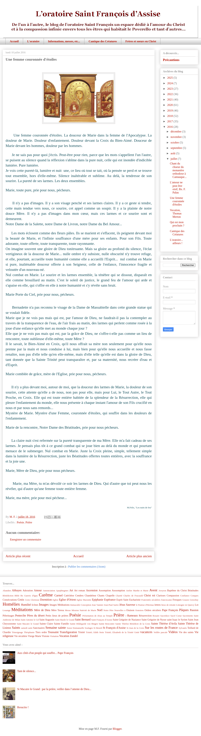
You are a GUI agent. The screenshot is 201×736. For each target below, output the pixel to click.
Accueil (14, 41)
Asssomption (118, 590)
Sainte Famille (61, 623)
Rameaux (132, 615)
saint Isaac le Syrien (177, 619)
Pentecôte (20, 615)
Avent (153, 590)
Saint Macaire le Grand (28, 624)
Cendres (79, 595)
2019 (170, 110)
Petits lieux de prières (57, 615)
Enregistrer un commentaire (25, 539)
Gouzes (185, 600)
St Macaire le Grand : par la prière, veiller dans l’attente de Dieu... (54, 689)
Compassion (173, 595)
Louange (6, 610)
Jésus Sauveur (127, 604)
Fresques (177, 599)
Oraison (130, 610)
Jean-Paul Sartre (111, 605)
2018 (170, 115)
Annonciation (49, 590)
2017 (170, 121)
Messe (68, 610)
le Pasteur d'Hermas (145, 605)
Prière (29, 522)
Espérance (110, 599)
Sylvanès (183, 628)
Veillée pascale (160, 632)
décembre (176, 131)
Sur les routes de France (161, 627)
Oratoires (139, 610)
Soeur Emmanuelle (75, 628)
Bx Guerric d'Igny (29, 595)
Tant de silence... (26, 671)
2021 (170, 99)
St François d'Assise (114, 627)
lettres (158, 604)
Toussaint (53, 632)
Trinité (81, 632)
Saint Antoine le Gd (30, 620)
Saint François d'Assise (101, 620)
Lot (196, 604)
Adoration (28, 590)
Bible (17, 595)
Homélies (11, 604)
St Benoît (98, 628)
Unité (136, 632)
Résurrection (145, 615)
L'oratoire (33, 41)
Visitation (54, 636)
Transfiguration (68, 632)
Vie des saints (186, 632)
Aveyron (162, 590)
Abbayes (16, 590)
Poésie (20, 522)
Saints (16, 627)
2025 (170, 77)
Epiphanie (97, 599)
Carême (46, 594)
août (173, 153)
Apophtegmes (62, 590)
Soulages (89, 628)
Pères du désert (36, 615)
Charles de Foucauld (133, 595)
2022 (170, 94)
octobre (175, 142)
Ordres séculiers (152, 610)
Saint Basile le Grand (64, 620)
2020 (170, 104)
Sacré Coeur (176, 616)
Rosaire (156, 616)
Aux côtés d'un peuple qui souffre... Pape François (45, 652)
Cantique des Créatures (103, 41)
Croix (21, 599)
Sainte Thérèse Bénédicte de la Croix (132, 624)
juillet (174, 158)
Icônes (35, 604)
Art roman (79, 590)
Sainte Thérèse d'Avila (164, 623)
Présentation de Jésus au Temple (97, 616)
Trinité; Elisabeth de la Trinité (119, 632)
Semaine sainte (55, 627)
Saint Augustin (46, 619)
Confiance (184, 595)
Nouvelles (118, 610)
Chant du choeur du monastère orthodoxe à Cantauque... (178, 170)
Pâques (184, 610)
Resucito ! (22, 707)
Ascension (92, 590)
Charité (119, 595)
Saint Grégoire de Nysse (153, 619)
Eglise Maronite (84, 600)
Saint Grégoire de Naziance (127, 619)
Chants (100, 595)
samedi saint (27, 628)
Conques (194, 595)
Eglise (55, 600)
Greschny (194, 600)
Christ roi (149, 595)
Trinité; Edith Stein (95, 632)
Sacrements (188, 616)
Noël (99, 610)
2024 (170, 83)
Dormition (46, 599)
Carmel (58, 595)
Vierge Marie (34, 636)
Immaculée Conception (80, 605)
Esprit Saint (122, 599)
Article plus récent (18, 556)
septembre (177, 147)
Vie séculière (20, 636)
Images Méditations (60, 604)
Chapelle (110, 595)
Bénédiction (8, 595)
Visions (45, 636)
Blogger (117, 728)
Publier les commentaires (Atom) (86, 566)
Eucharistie (135, 599)
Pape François (170, 610)
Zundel (74, 635)
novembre (176, 136)
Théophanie (29, 632)
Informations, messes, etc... (64, 41)
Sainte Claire (46, 623)
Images (44, 604)
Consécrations (10, 599)
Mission (75, 610)
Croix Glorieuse (32, 600)
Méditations (22, 609)
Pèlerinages (8, 615)
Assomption (105, 590)
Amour (38, 590)
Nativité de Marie (88, 610)
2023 (170, 88)
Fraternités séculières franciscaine (156, 600)
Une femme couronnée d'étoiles (177, 201)
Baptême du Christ (177, 590)
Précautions (171, 60)
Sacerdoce (165, 616)
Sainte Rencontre (106, 624)
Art (71, 590)
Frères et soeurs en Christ (140, 41)
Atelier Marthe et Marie (137, 590)
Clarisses (161, 595)
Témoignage (17, 632)
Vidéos (173, 632)
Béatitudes (193, 590)
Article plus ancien (139, 556)
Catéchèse (69, 595)
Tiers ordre (41, 632)
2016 (170, 126)
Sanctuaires (39, 627)
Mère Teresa (57, 610)
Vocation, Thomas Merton (176, 213)
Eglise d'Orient (67, 599)
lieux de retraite (168, 605)
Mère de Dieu (42, 610)
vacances (146, 632)
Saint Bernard (83, 619)
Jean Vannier (97, 605)
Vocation (64, 635)
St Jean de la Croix (135, 628)
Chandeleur (90, 595)
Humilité (26, 604)
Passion (194, 610)
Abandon (7, 590)
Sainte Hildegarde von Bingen (84, 624)
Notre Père (108, 610)
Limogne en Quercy (185, 605)
